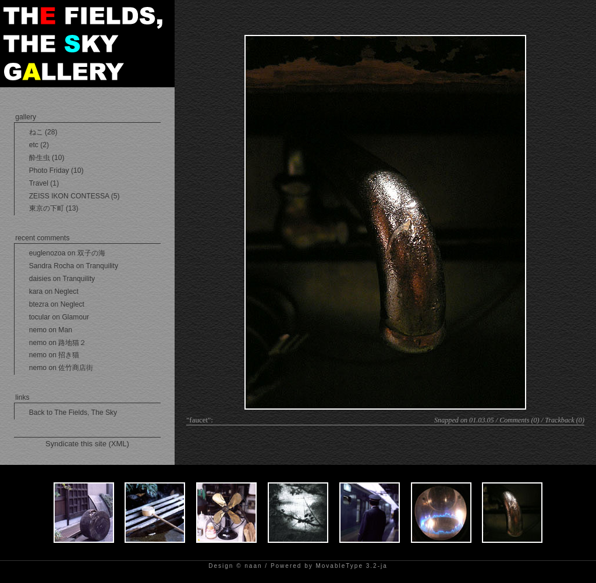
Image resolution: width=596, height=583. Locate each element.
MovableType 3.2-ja (351, 566)
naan (253, 566)
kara (36, 291)
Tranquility (102, 266)
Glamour (75, 317)
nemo (38, 330)
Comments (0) (519, 420)
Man (65, 330)
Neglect (67, 291)
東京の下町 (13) (54, 208)
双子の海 (91, 253)
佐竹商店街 (75, 368)
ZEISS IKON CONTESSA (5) (74, 196)
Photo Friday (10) (56, 170)
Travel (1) (44, 183)
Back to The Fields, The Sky (73, 412)
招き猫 (68, 355)
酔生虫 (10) (47, 158)
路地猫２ (72, 343)
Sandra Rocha (51, 266)
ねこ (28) (43, 132)
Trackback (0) (564, 420)
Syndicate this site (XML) (87, 443)
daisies (40, 279)
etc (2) (39, 145)
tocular (40, 317)
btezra (39, 304)
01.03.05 (481, 420)
